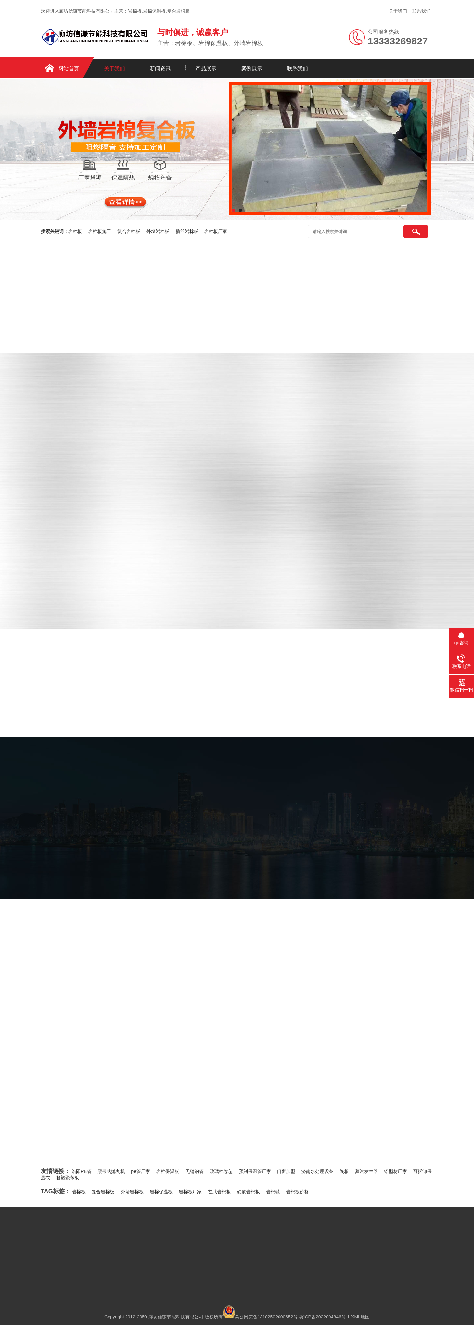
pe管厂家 (140, 1171)
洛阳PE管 (82, 1171)
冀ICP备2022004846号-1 (324, 1316)
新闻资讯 (160, 68)
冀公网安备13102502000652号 (266, 1316)
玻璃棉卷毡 (221, 1171)
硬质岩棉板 (248, 1191)
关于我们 (398, 11)
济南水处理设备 (317, 1171)
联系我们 (421, 11)
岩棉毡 (273, 1191)
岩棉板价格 (297, 1191)
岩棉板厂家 (215, 231)
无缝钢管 (194, 1171)
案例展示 (251, 68)
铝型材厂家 (395, 1171)
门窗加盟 (286, 1171)
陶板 (344, 1171)
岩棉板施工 (100, 231)
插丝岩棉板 (188, 231)
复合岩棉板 (129, 231)
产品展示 (205, 68)
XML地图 (360, 1316)
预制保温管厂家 (255, 1171)
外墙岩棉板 (158, 231)
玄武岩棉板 (219, 1191)
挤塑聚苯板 (67, 1177)
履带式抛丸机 (111, 1171)
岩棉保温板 (167, 1171)
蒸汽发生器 (366, 1171)
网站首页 (68, 68)
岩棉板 (75, 231)
